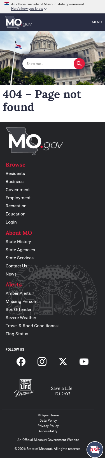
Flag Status (17, 333)
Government (18, 189)
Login (11, 222)
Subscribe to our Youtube (84, 361)
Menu (97, 22)
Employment (18, 197)
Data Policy (48, 421)
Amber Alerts (20, 293)
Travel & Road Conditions (32, 325)
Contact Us (16, 266)
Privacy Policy (48, 426)
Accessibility (48, 431)
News (11, 274)
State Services (20, 257)
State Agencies (20, 249)
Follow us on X (63, 361)
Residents (15, 173)
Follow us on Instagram (42, 361)
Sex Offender (18, 309)
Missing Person (21, 301)
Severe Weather (21, 317)
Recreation (16, 205)
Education (15, 214)
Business (15, 181)
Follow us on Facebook (21, 361)
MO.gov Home (48, 415)
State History (18, 241)
